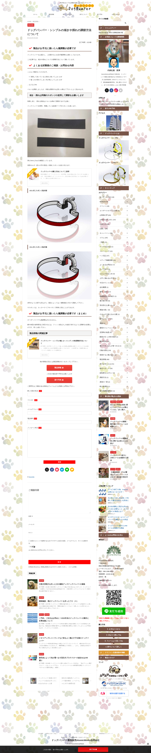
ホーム (35, 14)
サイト (30, 531)
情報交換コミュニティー (90, 700)
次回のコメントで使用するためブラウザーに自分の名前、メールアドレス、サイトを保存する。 (58, 541)
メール (31, 523)
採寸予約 (99, 14)
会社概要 (40, 700)
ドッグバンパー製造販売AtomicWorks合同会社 (75, 707)
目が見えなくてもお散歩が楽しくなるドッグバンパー (75, 704)
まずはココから (114, 622)
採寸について (84, 14)
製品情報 (51, 14)
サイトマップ (77, 700)
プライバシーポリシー (65, 700)
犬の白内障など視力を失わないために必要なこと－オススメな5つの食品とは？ (118, 501)
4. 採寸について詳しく (114, 639)
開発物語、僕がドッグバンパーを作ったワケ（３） (57, 600)
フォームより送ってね (114, 633)
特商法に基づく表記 (51, 700)
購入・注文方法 (67, 14)
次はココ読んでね (114, 628)
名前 (30, 515)
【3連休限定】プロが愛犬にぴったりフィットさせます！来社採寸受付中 (119, 467)
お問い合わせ (116, 14)
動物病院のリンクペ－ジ (106, 700)
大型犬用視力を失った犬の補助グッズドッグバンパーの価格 (60, 583)
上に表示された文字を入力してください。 (41, 548)
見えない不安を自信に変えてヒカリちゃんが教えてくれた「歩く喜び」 (119, 409)
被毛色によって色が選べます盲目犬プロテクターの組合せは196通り (63, 656)
